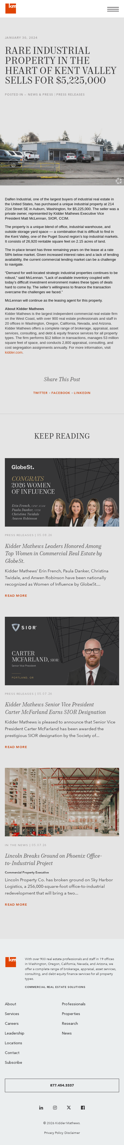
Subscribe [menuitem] (13, 1063)
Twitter (40, 393)
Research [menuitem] (70, 1024)
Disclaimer (72, 1133)
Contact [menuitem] (12, 1053)
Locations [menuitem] (13, 1043)
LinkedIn (82, 393)
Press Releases (70, 94)
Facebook (61, 393)
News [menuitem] (67, 1033)
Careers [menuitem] (12, 1024)
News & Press (40, 94)
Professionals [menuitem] (74, 1004)
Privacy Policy (53, 1133)
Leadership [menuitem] (14, 1033)
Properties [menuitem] (71, 1014)
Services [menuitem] (12, 1014)
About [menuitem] (10, 1004)
